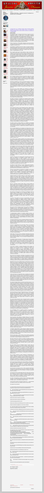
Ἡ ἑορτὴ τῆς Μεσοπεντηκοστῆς (7, 55)
